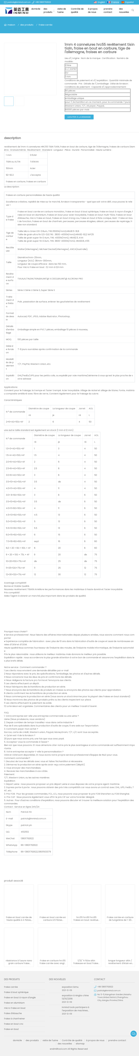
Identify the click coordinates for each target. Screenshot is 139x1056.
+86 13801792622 (43, 2)
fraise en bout (11, 1029)
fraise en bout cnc (13, 1023)
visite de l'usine (61, 10)
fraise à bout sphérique (16, 992)
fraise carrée (45, 24)
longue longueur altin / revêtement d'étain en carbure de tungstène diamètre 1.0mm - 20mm (120, 962)
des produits (47, 10)
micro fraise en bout (15, 1008)
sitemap (80, 1043)
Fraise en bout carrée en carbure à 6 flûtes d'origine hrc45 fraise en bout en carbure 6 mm (53, 918)
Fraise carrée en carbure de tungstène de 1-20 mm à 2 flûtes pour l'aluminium (120, 918)
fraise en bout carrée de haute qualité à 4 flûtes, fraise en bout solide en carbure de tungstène (19, 918)
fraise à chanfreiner (14, 1018)
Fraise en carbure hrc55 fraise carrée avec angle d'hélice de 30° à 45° (53, 962)
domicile (35, 8)
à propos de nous (93, 10)
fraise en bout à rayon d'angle (20, 997)
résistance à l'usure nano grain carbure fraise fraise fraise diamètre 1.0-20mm (19, 962)
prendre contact (108, 10)
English (101, 2)
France (115, 2)
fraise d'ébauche (13, 1013)
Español (129, 2)
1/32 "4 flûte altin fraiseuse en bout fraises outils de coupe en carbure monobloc (86, 962)
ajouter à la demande (79, 117)
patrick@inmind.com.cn (19, 2)
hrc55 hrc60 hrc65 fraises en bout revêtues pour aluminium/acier (86, 918)
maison (11, 24)
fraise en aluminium (14, 1002)
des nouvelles (124, 10)
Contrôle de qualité (77, 10)
